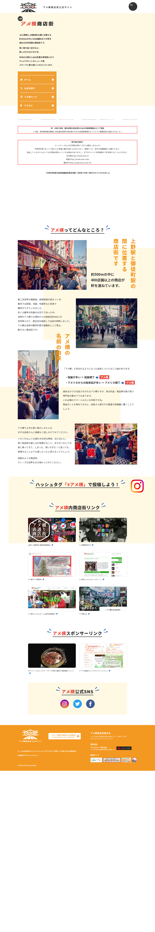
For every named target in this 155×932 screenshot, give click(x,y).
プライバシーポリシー (57, 915)
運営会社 (33, 915)
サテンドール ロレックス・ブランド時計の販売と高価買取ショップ (51, 834)
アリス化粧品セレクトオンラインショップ (95, 833)
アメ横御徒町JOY (86, 707)
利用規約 (43, 915)
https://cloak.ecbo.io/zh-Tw (80, 190)
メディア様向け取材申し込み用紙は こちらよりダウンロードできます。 (63, 897)
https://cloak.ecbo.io (80, 183)
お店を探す (27, 87)
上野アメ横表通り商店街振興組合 (41, 707)
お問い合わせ (22, 915)
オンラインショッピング (45, 910)
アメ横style (83, 776)
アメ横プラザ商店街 (35, 741)
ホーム (25, 79)
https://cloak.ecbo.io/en (79, 187)
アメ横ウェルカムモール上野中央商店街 (43, 776)
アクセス (26, 104)
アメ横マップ (28, 96)
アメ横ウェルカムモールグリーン (92, 741)
